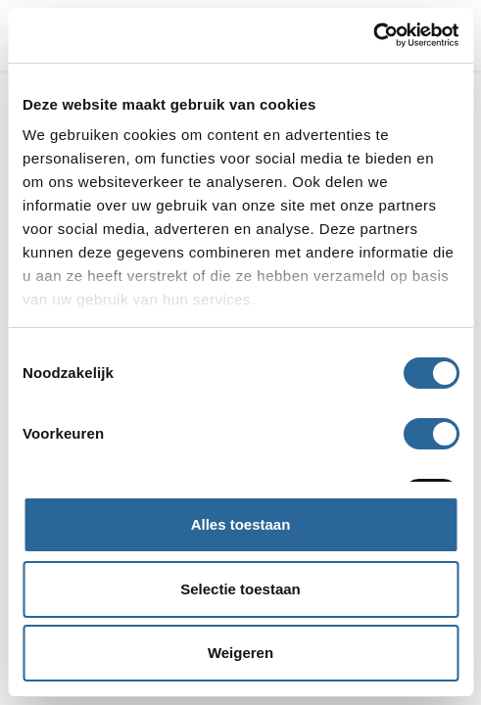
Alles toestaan (241, 524)
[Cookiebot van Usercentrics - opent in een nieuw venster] (372, 35)
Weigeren (240, 652)
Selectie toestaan (240, 589)
